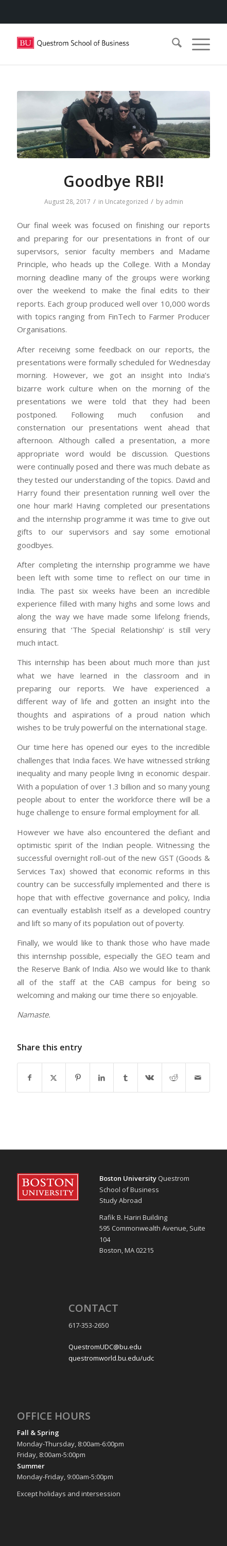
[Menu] (196, 44)
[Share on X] (54, 1077)
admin (174, 201)
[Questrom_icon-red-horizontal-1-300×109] (94, 44)
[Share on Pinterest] (78, 1077)
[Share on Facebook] (30, 1077)
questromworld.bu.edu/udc (111, 1358)
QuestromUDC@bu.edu (105, 1346)
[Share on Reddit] (174, 1077)
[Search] (172, 44)
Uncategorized (126, 201)
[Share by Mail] (197, 1077)
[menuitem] (172, 44)
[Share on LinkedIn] (102, 1077)
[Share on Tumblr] (125, 1077)
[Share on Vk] (150, 1077)
